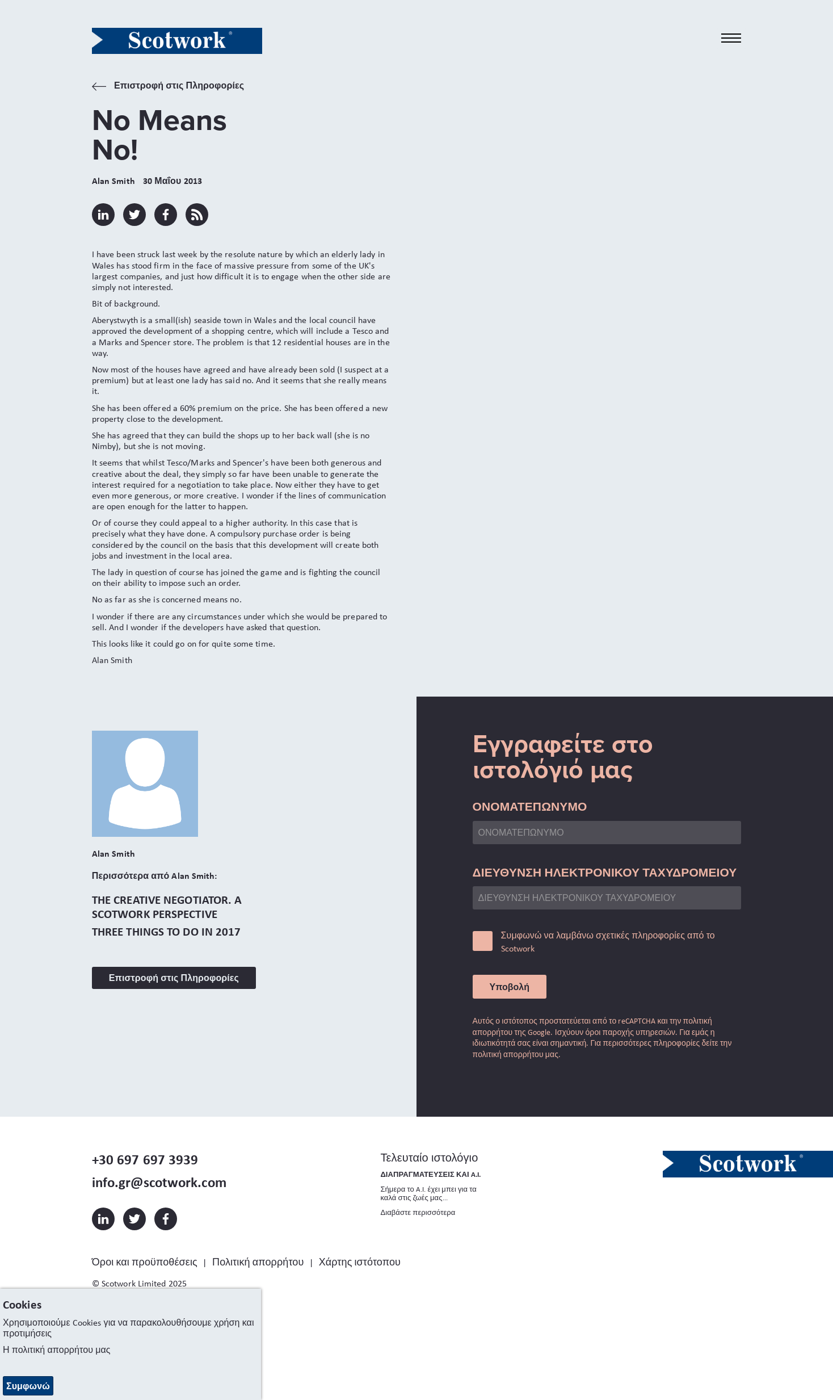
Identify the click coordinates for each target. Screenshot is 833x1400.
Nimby (104, 446)
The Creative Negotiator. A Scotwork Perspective (167, 906)
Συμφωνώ (28, 1386)
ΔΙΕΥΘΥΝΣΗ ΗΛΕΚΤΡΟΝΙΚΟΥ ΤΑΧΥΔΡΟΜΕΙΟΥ (605, 872)
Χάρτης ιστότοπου (360, 1262)
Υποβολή (509, 986)
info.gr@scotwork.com (159, 1182)
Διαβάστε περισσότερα (417, 1212)
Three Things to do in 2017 (166, 931)
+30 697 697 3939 (145, 1159)
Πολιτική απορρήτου (258, 1262)
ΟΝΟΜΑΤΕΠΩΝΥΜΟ (530, 806)
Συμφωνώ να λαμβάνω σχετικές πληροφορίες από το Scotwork (608, 941)
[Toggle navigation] (731, 38)
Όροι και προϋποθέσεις (144, 1262)
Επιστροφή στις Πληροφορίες (168, 86)
